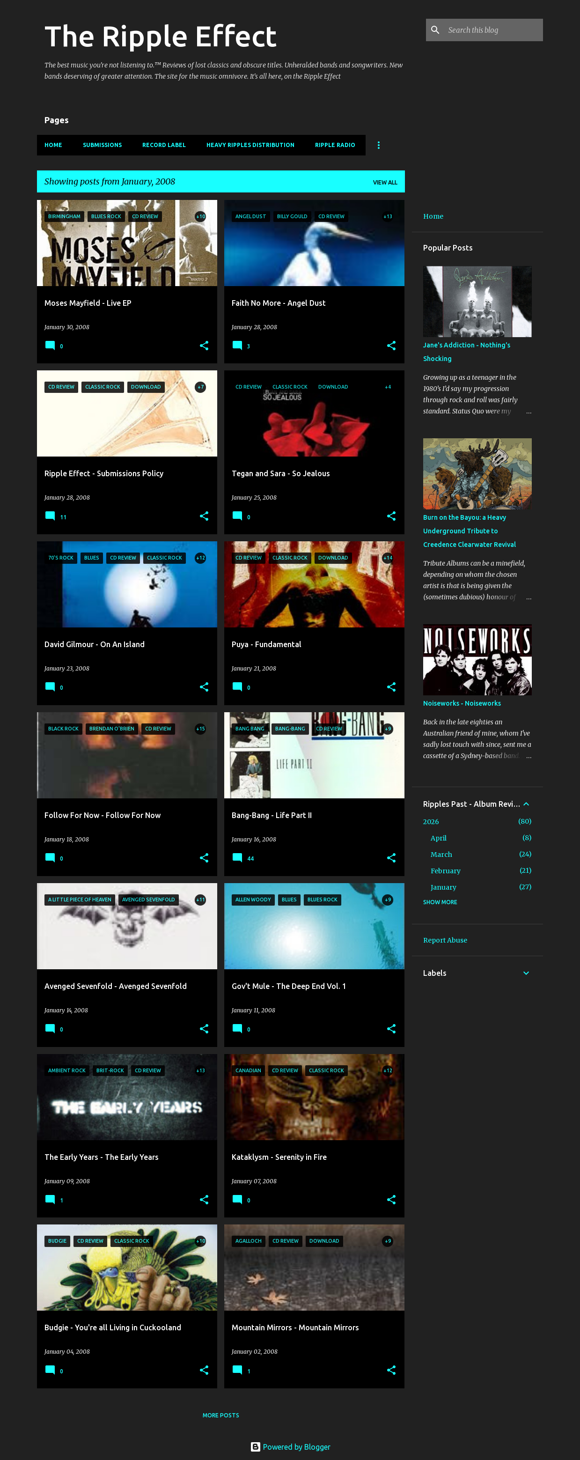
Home (53, 145)
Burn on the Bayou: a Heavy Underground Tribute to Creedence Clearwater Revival (469, 531)
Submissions (102, 145)
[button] (204, 346)
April (439, 838)
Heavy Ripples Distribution (250, 145)
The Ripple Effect (160, 35)
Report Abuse (445, 940)
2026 (431, 822)
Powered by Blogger (290, 1447)
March (441, 854)
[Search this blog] (494, 30)
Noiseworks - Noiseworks (462, 703)
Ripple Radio (335, 145)
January (443, 887)
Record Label (164, 145)
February (446, 871)
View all (385, 182)
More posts (221, 1415)
